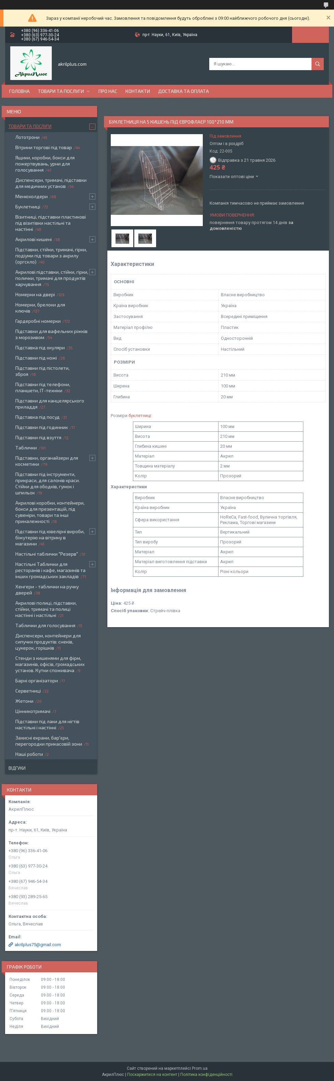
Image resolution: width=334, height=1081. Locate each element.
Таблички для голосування (45, 625)
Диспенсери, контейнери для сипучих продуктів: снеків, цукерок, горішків (48, 642)
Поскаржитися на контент (152, 1074)
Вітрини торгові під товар (43, 147)
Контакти (137, 91)
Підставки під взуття (38, 437)
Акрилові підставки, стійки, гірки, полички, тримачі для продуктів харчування (51, 278)
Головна (19, 91)
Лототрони (27, 137)
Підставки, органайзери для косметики (46, 461)
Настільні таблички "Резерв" (46, 554)
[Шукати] (318, 64)
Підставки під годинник (41, 427)
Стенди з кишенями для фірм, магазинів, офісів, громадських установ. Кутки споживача (50, 664)
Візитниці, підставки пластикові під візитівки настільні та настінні (50, 223)
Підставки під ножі (36, 358)
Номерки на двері (35, 294)
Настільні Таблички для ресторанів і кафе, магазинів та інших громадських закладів (50, 570)
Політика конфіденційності (206, 1074)
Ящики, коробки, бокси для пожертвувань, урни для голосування (45, 164)
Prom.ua (200, 1068)
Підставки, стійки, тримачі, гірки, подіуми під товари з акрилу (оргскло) (51, 256)
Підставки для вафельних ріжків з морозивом (51, 334)
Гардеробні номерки (38, 321)
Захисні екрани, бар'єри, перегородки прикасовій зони (48, 741)
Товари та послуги (61, 91)
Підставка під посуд (37, 417)
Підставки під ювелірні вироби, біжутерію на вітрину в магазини (50, 537)
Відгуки (17, 768)
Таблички (26, 447)
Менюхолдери (31, 196)
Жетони (24, 701)
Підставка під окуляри (40, 347)
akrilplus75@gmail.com (38, 944)
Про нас (107, 91)
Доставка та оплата (183, 91)
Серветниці (28, 691)
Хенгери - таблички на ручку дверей (47, 589)
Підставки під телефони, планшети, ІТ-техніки (42, 387)
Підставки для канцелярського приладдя (49, 404)
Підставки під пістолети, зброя (42, 371)
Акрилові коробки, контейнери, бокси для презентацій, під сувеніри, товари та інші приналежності (50, 512)
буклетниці (139, 415)
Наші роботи (29, 754)
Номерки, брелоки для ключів (40, 308)
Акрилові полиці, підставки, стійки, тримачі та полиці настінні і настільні (46, 609)
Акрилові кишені (33, 239)
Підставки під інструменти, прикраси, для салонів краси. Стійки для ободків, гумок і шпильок (47, 483)
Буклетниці (27, 206)
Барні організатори (36, 680)
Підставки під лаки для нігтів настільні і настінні (47, 724)
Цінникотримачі (32, 711)
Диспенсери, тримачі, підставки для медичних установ (51, 183)
